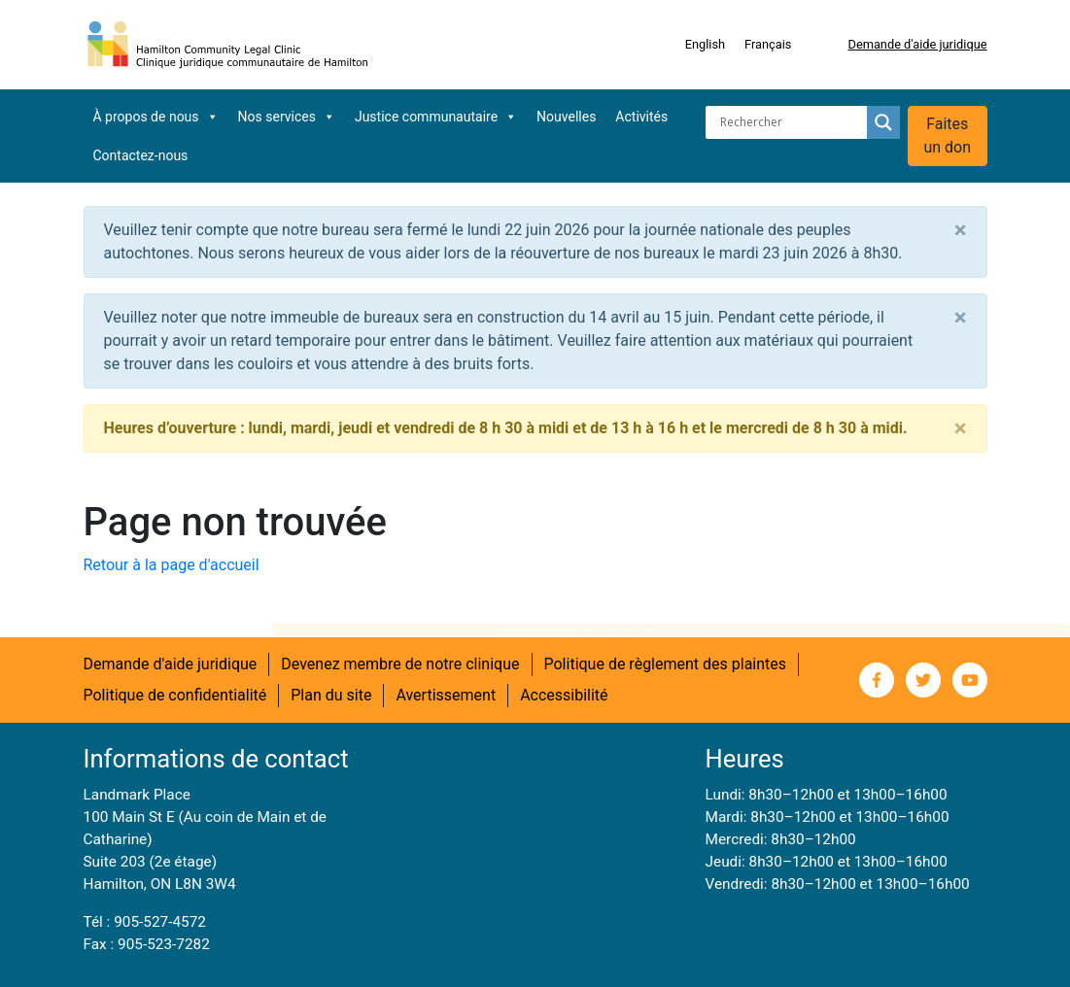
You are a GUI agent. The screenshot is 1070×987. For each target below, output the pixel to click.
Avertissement (446, 695)
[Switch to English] (705, 44)
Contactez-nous (141, 155)
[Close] (960, 230)
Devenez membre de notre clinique (400, 664)
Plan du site (331, 695)
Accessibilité (563, 695)
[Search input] (791, 122)
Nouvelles (566, 116)
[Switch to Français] (768, 44)
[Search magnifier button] (883, 122)
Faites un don (947, 135)
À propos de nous (156, 116)
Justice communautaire (436, 116)
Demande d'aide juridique (916, 44)
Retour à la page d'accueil (171, 565)
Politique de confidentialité (175, 695)
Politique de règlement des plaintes (665, 664)
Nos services (286, 116)
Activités (641, 116)
